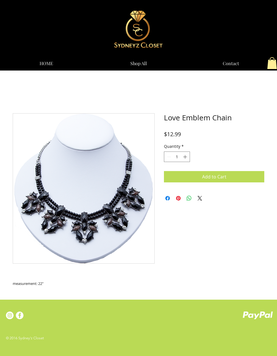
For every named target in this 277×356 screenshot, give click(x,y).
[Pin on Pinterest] (178, 198)
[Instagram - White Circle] (10, 315)
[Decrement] (168, 157)
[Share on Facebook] (167, 198)
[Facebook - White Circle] (19, 315)
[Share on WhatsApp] (189, 198)
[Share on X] (199, 198)
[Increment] (185, 157)
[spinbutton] (177, 157)
